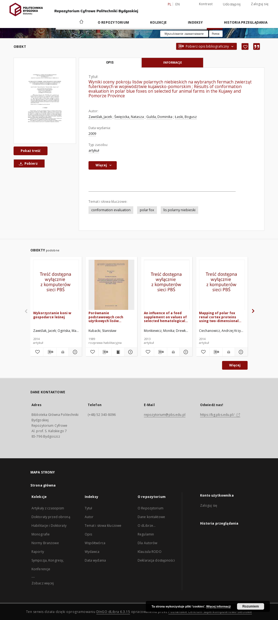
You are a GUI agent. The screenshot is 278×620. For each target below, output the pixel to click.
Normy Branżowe (45, 543)
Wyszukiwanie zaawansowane (184, 34)
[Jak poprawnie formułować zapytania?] (216, 33)
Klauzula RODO (150, 551)
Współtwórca (95, 543)
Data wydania (95, 560)
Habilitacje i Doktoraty (49, 525)
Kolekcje (158, 22)
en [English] (177, 4)
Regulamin (146, 534)
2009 (92, 133)
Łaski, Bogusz (186, 116)
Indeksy (195, 22)
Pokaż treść (30, 150)
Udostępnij (232, 4)
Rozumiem (250, 606)
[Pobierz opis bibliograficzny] (49, 352)
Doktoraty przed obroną (50, 517)
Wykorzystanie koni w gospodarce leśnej (52, 315)
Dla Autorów (147, 543)
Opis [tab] (109, 62)
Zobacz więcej (42, 583)
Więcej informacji (218, 606)
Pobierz (27, 163)
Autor (89, 517)
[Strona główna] (81, 22)
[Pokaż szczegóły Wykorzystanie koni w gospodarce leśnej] (74, 352)
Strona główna (43, 485)
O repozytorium (113, 22)
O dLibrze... (147, 525)
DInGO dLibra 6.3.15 (113, 611)
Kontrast (206, 4)
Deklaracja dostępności (156, 560)
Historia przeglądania (245, 22)
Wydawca (92, 551)
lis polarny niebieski (179, 210)
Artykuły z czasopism (47, 508)
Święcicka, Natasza (129, 116)
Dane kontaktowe (151, 517)
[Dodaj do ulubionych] (245, 46)
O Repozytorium (150, 508)
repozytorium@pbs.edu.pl (164, 414)
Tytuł (88, 508)
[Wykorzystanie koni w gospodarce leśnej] (56, 285)
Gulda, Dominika (159, 116)
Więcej (235, 365)
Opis (88, 534)
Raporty (37, 551)
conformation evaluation (111, 210)
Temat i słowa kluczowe (103, 525)
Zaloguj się (259, 4)
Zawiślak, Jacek (100, 116)
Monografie (40, 534)
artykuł (94, 150)
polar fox (147, 210)
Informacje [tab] (172, 62)
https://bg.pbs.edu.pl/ (220, 414)
